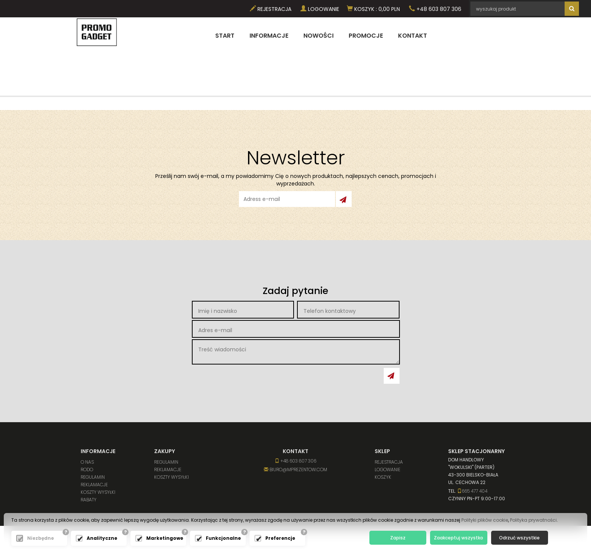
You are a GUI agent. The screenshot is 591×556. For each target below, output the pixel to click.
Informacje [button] (269, 35)
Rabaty (88, 499)
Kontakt (412, 35)
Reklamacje (94, 484)
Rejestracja (270, 9)
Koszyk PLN (373, 9)
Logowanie (319, 9)
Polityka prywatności (533, 520)
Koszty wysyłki (98, 492)
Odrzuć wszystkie (519, 538)
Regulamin (93, 477)
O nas (87, 462)
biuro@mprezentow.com (295, 469)
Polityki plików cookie (484, 520)
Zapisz (398, 538)
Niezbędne (40, 538)
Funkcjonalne (223, 538)
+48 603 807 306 (435, 9)
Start (224, 35)
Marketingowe (164, 538)
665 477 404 (472, 491)
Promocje (366, 35)
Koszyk (383, 477)
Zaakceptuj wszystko (458, 538)
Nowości (318, 35)
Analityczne (102, 538)
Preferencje (280, 538)
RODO (87, 469)
